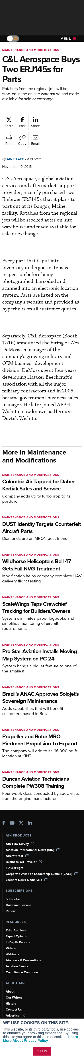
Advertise (15, 1015)
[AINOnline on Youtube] (12, 823)
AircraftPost (17, 856)
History (11, 1003)
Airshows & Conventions (23, 960)
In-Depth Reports (18, 942)
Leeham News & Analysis (26, 880)
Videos (11, 948)
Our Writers (14, 997)
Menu (68, 38)
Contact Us (14, 1009)
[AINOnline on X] (21, 823)
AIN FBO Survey (20, 844)
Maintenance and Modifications (30, 50)
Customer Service (18, 905)
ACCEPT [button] (42, 1051)
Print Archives (16, 930)
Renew (11, 911)
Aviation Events (17, 966)
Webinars (12, 954)
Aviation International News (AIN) (32, 850)
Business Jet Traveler (24, 862)
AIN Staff (15, 158)
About (10, 991)
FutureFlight (14, 868)
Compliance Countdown (23, 972)
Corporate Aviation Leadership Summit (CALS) (42, 874)
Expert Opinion (16, 936)
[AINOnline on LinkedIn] (30, 823)
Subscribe (13, 899)
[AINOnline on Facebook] (3, 823)
